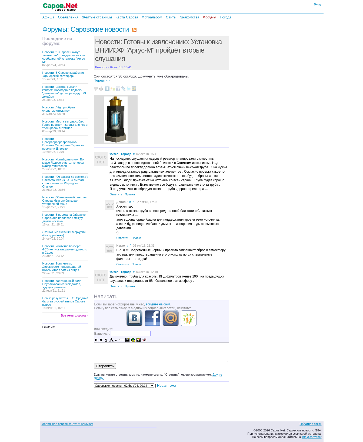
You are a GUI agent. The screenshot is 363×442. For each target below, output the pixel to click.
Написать (106, 296)
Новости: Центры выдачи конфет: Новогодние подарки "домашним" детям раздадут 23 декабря (64, 93)
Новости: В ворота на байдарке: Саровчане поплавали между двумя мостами (64, 219)
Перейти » (102, 80)
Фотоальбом (152, 17)
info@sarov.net (311, 436)
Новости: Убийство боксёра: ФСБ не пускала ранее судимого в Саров (64, 250)
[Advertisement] (266, 94)
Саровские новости (100, 29)
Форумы (209, 17)
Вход (317, 4)
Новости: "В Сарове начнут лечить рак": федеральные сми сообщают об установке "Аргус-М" (64, 58)
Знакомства (189, 17)
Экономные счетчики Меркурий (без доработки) (64, 235)
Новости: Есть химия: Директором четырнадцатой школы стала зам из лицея (61, 268)
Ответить (116, 194)
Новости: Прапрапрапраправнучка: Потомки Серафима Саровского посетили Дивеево (64, 145)
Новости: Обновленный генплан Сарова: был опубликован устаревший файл (64, 202)
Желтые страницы (97, 17)
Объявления (68, 17)
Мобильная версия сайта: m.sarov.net (67, 423)
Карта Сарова (127, 17)
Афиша (48, 17)
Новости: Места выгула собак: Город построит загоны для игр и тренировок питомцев (65, 126)
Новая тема (166, 385)
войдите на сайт (158, 304)
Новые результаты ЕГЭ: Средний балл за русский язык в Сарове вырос (65, 302)
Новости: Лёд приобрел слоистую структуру (58, 110)
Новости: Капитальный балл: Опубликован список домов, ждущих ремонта (62, 285)
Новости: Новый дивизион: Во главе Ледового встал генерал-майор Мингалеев (63, 164)
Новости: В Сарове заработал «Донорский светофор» (63, 76)
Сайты (171, 17)
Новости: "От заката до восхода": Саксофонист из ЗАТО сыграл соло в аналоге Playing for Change (65, 183)
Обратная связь (310, 423)
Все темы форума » (74, 315)
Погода (225, 17)
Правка (130, 194)
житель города (120, 154)
